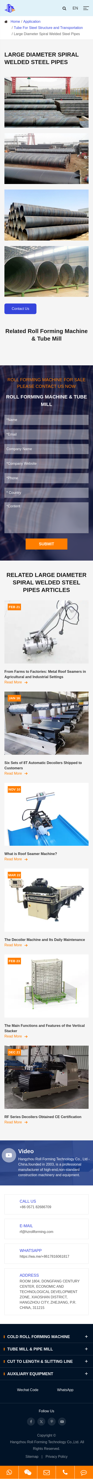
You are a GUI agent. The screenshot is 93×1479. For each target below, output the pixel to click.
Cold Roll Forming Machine (48, 1337)
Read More (15, 682)
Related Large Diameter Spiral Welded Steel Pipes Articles (46, 582)
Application (31, 21)
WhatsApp (65, 1390)
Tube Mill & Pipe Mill (48, 1349)
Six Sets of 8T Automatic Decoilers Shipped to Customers (43, 765)
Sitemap (31, 1456)
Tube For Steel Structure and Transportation (48, 28)
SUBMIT (46, 544)
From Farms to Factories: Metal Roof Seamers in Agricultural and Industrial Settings (45, 674)
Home (15, 21)
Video (26, 1151)
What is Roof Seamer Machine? (30, 854)
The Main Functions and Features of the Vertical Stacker (44, 1028)
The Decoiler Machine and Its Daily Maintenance (44, 940)
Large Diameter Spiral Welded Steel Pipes (47, 34)
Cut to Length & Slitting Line (48, 1361)
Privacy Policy (57, 1456)
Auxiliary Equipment (48, 1374)
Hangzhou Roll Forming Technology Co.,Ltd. (45, 1442)
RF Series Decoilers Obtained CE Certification (43, 1117)
